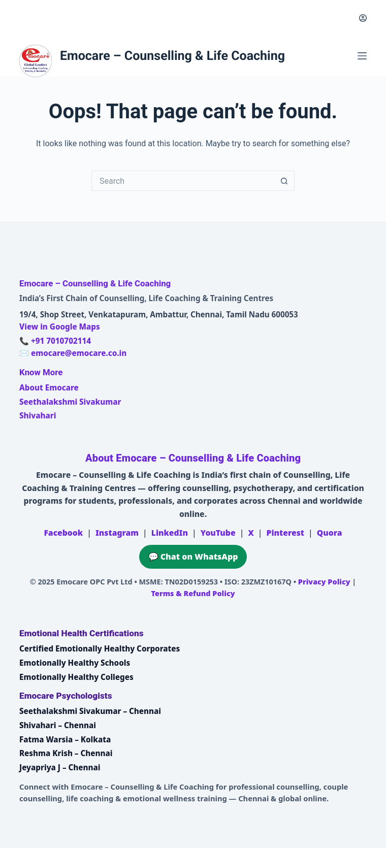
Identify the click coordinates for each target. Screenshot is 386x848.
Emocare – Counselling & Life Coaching (172, 56)
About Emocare (49, 387)
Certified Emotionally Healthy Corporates (99, 648)
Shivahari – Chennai (57, 725)
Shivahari (37, 415)
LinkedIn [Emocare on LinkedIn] (169, 532)
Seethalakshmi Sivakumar (70, 402)
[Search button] (284, 181)
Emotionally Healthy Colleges (76, 677)
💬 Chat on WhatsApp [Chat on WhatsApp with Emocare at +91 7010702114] (193, 556)
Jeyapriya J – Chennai (60, 767)
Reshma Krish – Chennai (65, 753)
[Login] (363, 18)
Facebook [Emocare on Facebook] (63, 532)
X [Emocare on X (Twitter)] (250, 532)
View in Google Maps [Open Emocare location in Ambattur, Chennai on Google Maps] (59, 326)
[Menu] (362, 55)
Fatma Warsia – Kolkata (65, 739)
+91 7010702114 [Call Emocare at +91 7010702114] (61, 341)
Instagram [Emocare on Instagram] (117, 532)
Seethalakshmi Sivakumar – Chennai (90, 711)
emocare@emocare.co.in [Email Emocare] (78, 353)
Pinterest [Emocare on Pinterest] (285, 532)
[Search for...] (182, 181)
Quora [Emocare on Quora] (329, 532)
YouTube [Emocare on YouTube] (218, 532)
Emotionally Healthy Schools (74, 663)
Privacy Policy (324, 581)
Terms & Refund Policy (193, 593)
